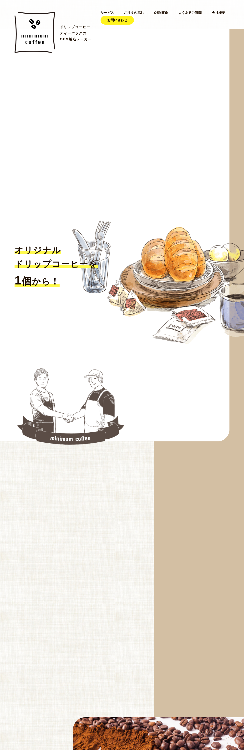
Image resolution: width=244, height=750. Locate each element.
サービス (107, 13)
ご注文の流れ (134, 13)
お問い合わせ (117, 20)
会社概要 (218, 13)
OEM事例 (161, 13)
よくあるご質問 (190, 13)
